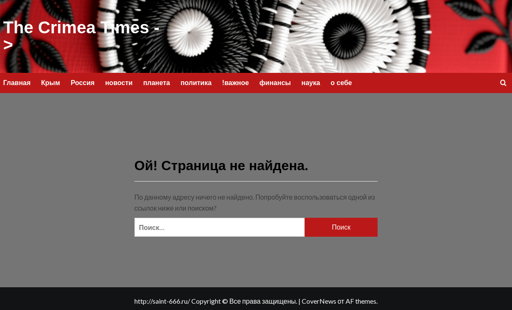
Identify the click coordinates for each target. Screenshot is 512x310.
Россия (83, 81)
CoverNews (319, 300)
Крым (50, 81)
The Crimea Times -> (80, 35)
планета (156, 81)
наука (310, 81)
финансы (275, 81)
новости (118, 81)
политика (196, 81)
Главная (17, 81)
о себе (341, 81)
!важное (235, 81)
